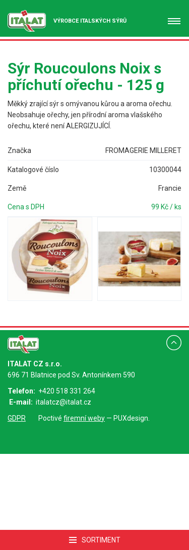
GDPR (17, 418)
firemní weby (84, 418)
